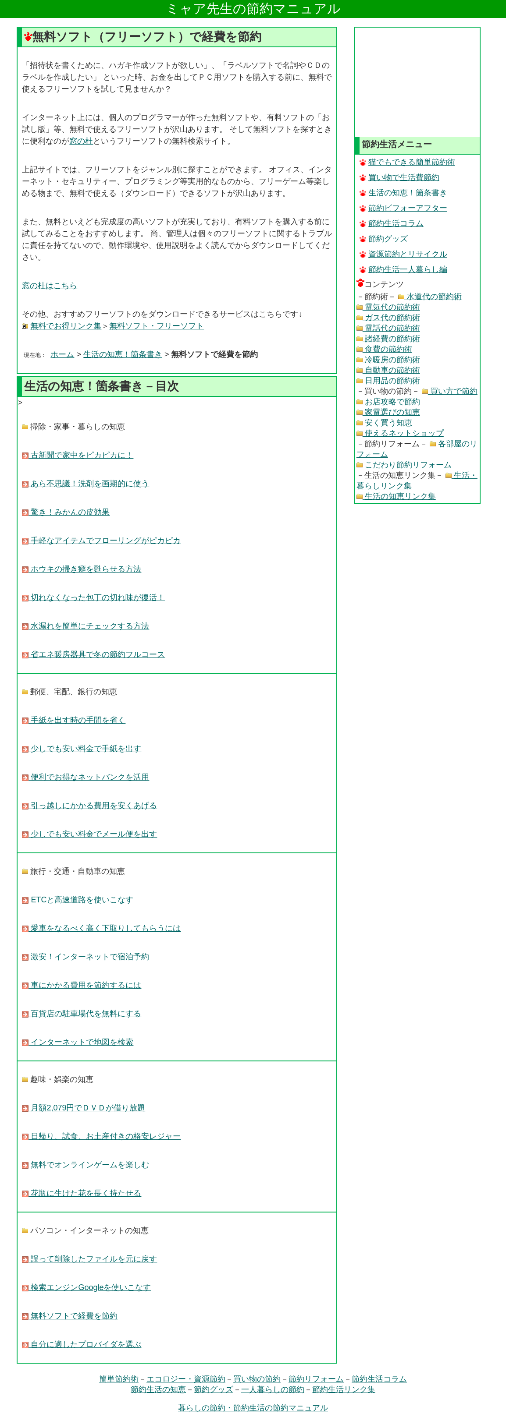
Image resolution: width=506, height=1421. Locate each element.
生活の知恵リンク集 (396, 496)
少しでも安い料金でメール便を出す (89, 834)
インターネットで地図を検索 (77, 1042)
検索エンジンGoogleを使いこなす (86, 1287)
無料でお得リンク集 (65, 326)
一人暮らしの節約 (272, 1389)
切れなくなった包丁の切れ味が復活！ (93, 597)
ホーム (62, 354)
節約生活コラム (392, 223)
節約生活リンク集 (343, 1389)
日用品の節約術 (388, 380)
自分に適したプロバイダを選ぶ (81, 1344)
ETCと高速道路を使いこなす (77, 899)
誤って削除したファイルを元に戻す (89, 1259)
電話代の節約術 (388, 328)
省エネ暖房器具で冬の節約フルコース (93, 654)
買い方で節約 (449, 391)
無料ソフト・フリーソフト (156, 326)
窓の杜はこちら (49, 285)
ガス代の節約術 (388, 317)
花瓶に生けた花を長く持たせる (81, 1193)
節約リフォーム (316, 1379)
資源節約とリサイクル (403, 254)
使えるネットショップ (400, 433)
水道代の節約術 (430, 296)
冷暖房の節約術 (388, 359)
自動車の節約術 (388, 370)
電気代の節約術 (388, 307)
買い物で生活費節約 (399, 177)
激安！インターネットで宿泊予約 (85, 956)
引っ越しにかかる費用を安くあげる (89, 805)
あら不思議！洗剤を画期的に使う (85, 483)
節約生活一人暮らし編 (403, 269)
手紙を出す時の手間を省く (73, 720)
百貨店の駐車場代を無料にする (81, 1013)
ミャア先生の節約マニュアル (253, 8)
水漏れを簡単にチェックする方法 (85, 626)
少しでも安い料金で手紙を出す (81, 748)
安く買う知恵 (384, 422)
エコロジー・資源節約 (185, 1379)
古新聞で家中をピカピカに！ (77, 455)
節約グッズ (384, 238)
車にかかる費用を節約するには (81, 985)
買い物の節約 (257, 1379)
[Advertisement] (417, 82)
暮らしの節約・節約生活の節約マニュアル (253, 1407)
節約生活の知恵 (158, 1389)
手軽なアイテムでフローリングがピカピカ (101, 540)
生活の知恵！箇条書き (122, 354)
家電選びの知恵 (388, 412)
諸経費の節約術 (388, 338)
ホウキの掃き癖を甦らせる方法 (81, 569)
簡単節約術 (119, 1379)
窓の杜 (81, 141)
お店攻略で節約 (388, 401)
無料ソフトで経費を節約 (70, 1315)
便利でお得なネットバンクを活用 (85, 777)
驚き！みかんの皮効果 (66, 512)
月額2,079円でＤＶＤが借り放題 (83, 1107)
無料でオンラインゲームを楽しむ (85, 1164)
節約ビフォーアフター (403, 208)
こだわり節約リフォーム (404, 464)
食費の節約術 (384, 349)
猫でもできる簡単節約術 (407, 162)
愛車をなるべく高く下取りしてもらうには (101, 928)
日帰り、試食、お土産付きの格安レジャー (101, 1136)
